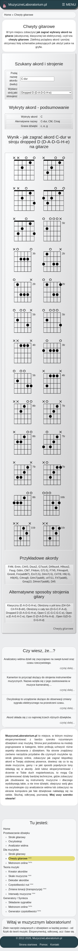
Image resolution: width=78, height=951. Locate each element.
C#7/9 (57, 574)
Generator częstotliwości (24, 911)
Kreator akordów (17, 871)
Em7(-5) (36, 574)
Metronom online (20, 862)
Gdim (20, 570)
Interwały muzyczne (21, 893)
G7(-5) (44, 570)
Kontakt (54, 944)
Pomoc (44, 944)
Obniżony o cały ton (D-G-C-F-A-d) (47, 609)
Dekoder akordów (18, 880)
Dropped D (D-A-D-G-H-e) (21, 612)
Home (7, 14)
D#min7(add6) (41, 581)
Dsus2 (33, 566)
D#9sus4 (54, 566)
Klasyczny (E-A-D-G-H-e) (21, 605)
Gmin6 (11, 574)
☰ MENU (69, 4)
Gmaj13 (27, 581)
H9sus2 (64, 566)
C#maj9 (24, 577)
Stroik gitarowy (16, 837)
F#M (10, 566)
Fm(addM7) (23, 574)
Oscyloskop (15, 841)
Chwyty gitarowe (19, 858)
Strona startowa (28, 944)
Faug (12, 570)
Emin (18, 566)
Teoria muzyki (11, 867)
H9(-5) (66, 574)
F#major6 (62, 570)
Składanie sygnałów (19, 902)
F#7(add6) (61, 577)
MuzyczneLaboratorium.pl (25, 4)
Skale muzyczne (19, 875)
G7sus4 (42, 566)
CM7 (27, 570)
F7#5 (53, 570)
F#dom (35, 570)
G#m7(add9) (37, 577)
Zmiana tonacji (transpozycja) (27, 889)
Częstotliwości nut (20, 884)
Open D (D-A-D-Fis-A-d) (40, 616)
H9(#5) (14, 577)
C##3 (25, 566)
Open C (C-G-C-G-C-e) (51, 612)
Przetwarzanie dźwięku (16, 833)
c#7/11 (50, 577)
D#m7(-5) (47, 574)
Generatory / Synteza (15, 898)
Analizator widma (18, 845)
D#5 (53, 581)
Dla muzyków (11, 849)
